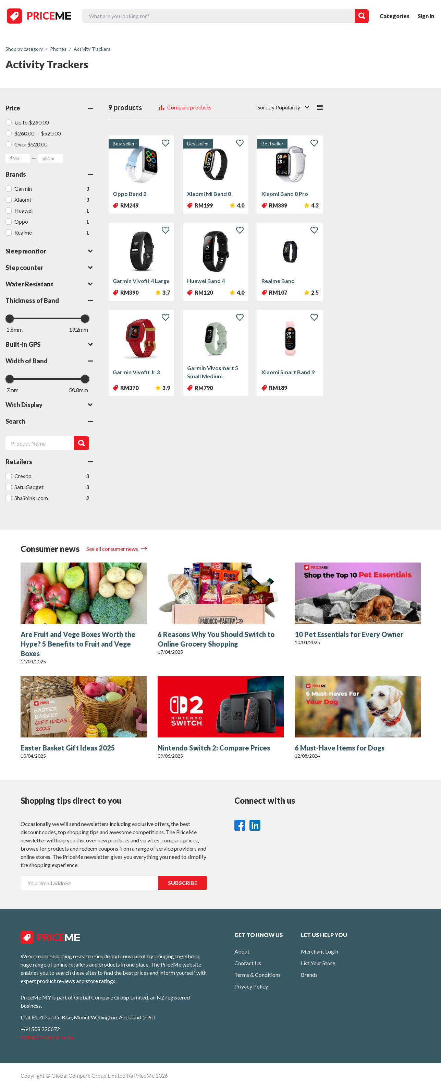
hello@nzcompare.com (47, 1037)
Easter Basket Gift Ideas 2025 (68, 748)
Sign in (426, 16)
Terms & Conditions (257, 974)
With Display (49, 405)
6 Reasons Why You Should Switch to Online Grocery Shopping (216, 639)
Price (49, 108)
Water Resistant (49, 284)
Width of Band (49, 361)
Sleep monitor (49, 251)
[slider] (9, 319)
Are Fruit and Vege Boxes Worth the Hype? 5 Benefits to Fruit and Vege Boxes (78, 644)
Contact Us (247, 963)
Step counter (49, 267)
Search (49, 421)
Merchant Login (319, 951)
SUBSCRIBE (182, 882)
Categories (394, 16)
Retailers (49, 461)
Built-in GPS (49, 344)
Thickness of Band (49, 300)
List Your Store (318, 963)
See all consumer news (112, 548)
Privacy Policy (251, 986)
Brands (49, 174)
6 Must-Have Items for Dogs (339, 748)
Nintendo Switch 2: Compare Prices (214, 748)
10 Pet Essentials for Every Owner (349, 634)
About (241, 951)
